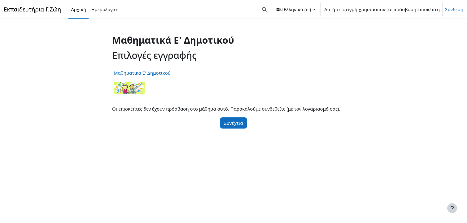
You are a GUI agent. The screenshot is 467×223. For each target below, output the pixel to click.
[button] (264, 9)
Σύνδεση (454, 9)
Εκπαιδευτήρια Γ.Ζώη (32, 9)
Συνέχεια (233, 123)
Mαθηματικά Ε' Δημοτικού (142, 73)
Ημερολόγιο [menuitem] (104, 9)
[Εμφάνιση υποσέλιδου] (452, 208)
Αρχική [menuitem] (78, 9)
